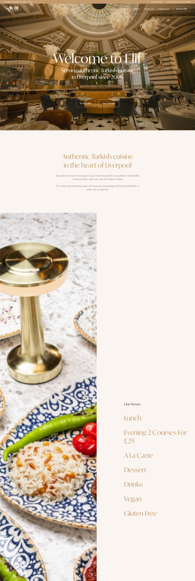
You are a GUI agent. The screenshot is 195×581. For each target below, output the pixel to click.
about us (124, 9)
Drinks (133, 484)
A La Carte (138, 455)
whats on (149, 9)
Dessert (135, 470)
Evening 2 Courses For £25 (155, 436)
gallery (136, 9)
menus (111, 9)
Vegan (133, 498)
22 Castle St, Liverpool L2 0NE (178, 2)
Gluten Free (140, 513)
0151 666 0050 (156, 2)
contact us (163, 9)
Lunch (132, 418)
